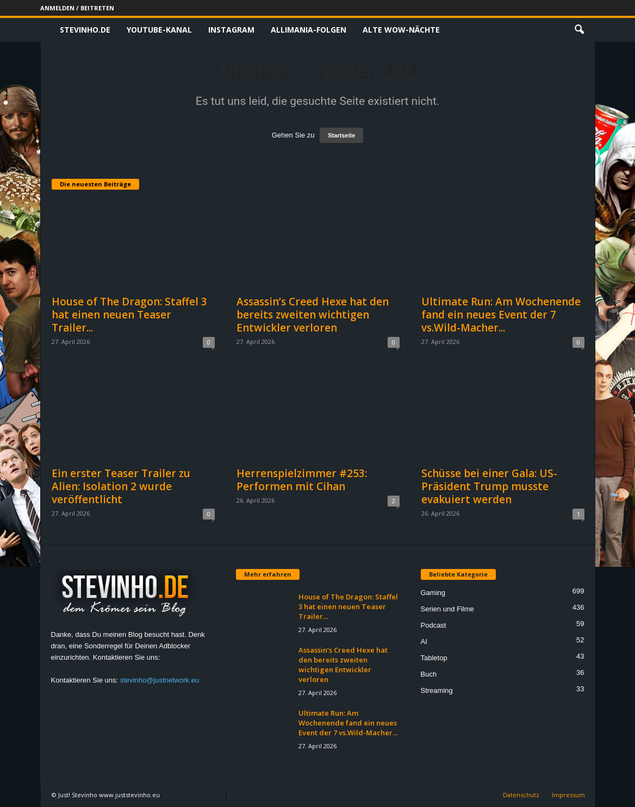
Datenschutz (521, 795)
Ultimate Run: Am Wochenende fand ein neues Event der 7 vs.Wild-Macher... (501, 315)
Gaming (433, 593)
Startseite (341, 135)
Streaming (437, 690)
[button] (579, 30)
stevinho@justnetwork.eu (159, 680)
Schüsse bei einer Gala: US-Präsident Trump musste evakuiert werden (489, 486)
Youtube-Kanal (159, 29)
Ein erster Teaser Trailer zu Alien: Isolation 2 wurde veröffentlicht (121, 486)
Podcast (433, 625)
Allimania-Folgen (308, 29)
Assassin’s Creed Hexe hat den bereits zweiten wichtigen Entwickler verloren (312, 315)
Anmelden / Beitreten (77, 8)
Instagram (231, 29)
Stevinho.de (85, 29)
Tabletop (434, 658)
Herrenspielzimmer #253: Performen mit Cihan (301, 479)
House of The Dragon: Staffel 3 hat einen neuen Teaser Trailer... (129, 315)
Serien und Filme (447, 609)
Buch (429, 674)
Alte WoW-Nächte (401, 29)
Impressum (568, 795)
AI (424, 641)
